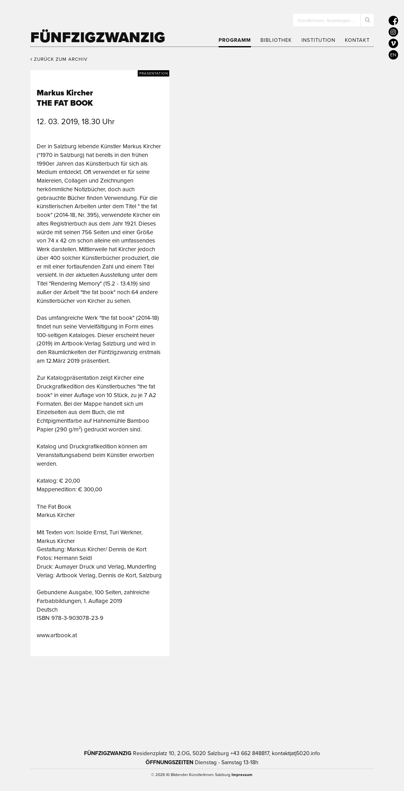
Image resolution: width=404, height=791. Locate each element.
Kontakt (357, 40)
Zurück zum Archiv (59, 59)
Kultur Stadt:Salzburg (88, 701)
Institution (318, 40)
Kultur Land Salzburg (154, 701)
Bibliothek (276, 40)
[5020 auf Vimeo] (393, 43)
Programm (235, 40)
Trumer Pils (321, 701)
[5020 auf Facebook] (393, 20)
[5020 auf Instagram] (393, 32)
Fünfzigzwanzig (97, 37)
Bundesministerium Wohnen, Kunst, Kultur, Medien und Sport (240, 701)
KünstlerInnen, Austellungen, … (327, 20)
